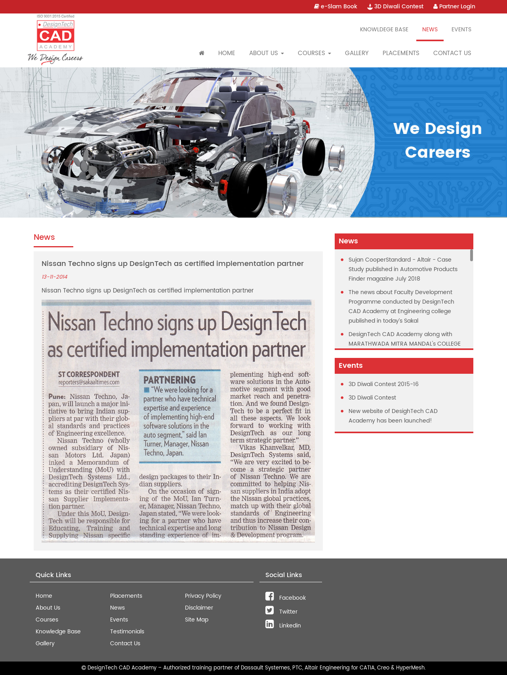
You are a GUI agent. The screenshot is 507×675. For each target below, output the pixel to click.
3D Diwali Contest (395, 6)
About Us (48, 607)
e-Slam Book (335, 6)
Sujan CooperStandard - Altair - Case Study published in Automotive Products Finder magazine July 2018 (403, 269)
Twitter (281, 611)
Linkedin (283, 625)
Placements (401, 53)
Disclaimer (199, 607)
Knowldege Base (384, 29)
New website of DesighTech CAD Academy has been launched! (393, 416)
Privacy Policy (203, 595)
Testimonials (127, 631)
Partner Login (454, 6)
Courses (47, 619)
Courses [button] (314, 53)
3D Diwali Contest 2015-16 (384, 384)
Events (461, 29)
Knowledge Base (58, 631)
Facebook (285, 597)
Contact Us (452, 53)
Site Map (196, 619)
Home (226, 53)
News (430, 29)
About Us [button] (266, 53)
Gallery (357, 53)
